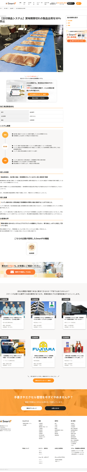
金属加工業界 (73, 433)
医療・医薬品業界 (74, 428)
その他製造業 (73, 443)
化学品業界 (73, 426)
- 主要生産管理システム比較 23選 (77, 454)
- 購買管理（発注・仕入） (43, 426)
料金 (33, 3)
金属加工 (56, 431)
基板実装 (56, 433)
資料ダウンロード (32, 408)
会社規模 (70, 20)
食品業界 (11, 8)
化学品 (56, 426)
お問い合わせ (79, 3)
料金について (25, 448)
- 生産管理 (40, 423)
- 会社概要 (24, 425)
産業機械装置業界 (74, 430)
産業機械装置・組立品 (59, 430)
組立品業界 (73, 431)
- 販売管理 (40, 438)
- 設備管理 (40, 431)
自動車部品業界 (74, 438)
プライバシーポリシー (4, 469)
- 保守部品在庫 (41, 435)
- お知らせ (40, 463)
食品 (55, 423)
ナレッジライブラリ (60, 457)
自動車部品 (57, 435)
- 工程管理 (40, 428)
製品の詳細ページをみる (38, 98)
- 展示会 (40, 452)
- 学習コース (57, 461)
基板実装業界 (73, 436)
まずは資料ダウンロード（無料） (38, 94)
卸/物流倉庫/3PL (74, 441)
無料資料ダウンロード (70, 3)
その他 (72, 445)
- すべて (40, 450)
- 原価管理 (40, 430)
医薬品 (56, 428)
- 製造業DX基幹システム (27, 423)
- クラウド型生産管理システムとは (77, 452)
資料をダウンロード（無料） (43, 380)
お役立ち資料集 (59, 448)
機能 (69, 25)
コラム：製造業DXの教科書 (78, 448)
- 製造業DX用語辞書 (58, 459)
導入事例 (6, 8)
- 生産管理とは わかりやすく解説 (77, 450)
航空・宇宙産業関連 (74, 440)
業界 (69, 23)
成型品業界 (73, 435)
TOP (1, 8)
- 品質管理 (40, 433)
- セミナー (40, 454)
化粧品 (56, 425)
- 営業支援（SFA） (42, 436)
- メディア (40, 461)
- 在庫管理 (40, 425)
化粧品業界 (73, 425)
